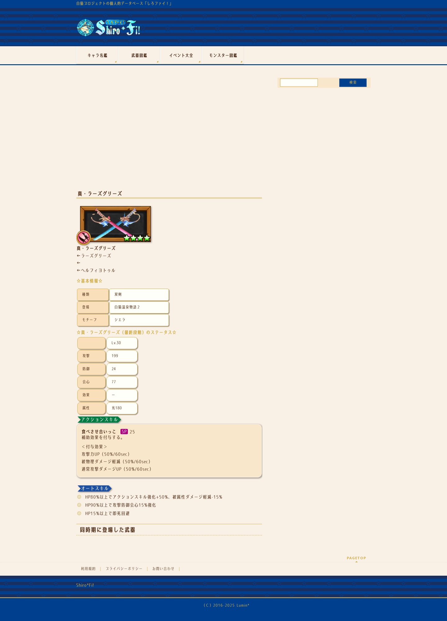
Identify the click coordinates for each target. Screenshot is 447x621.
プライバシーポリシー (123, 569)
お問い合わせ (163, 569)
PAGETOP (356, 558)
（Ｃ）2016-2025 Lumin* (225, 605)
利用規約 (88, 569)
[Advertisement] (169, 135)
